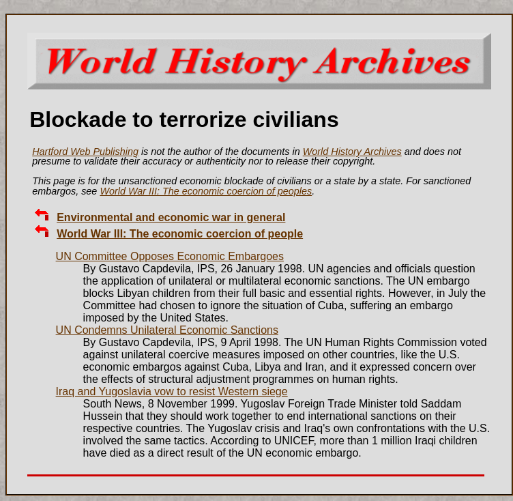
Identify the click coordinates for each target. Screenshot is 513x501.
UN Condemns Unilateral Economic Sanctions (167, 330)
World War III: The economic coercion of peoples (206, 191)
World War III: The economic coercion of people (180, 234)
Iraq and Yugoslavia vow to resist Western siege (172, 391)
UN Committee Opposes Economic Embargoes (170, 256)
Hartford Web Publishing (85, 151)
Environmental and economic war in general (171, 217)
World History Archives (352, 151)
